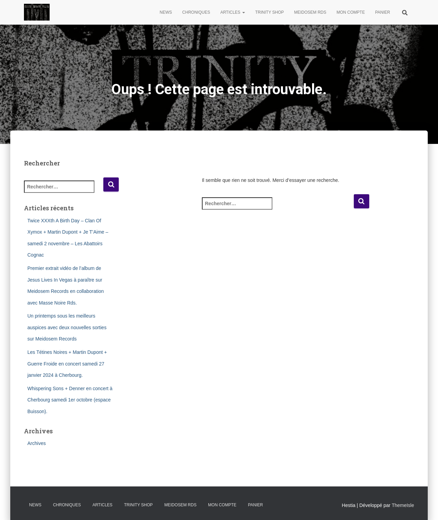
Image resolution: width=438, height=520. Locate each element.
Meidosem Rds (310, 12)
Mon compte (351, 12)
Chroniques (196, 12)
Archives (36, 443)
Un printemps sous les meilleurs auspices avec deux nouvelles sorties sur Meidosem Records (66, 327)
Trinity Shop (269, 12)
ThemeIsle (403, 505)
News (166, 12)
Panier (382, 12)
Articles (232, 12)
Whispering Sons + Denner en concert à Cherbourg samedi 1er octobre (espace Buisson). (70, 400)
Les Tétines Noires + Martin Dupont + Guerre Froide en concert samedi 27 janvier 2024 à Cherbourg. (67, 363)
